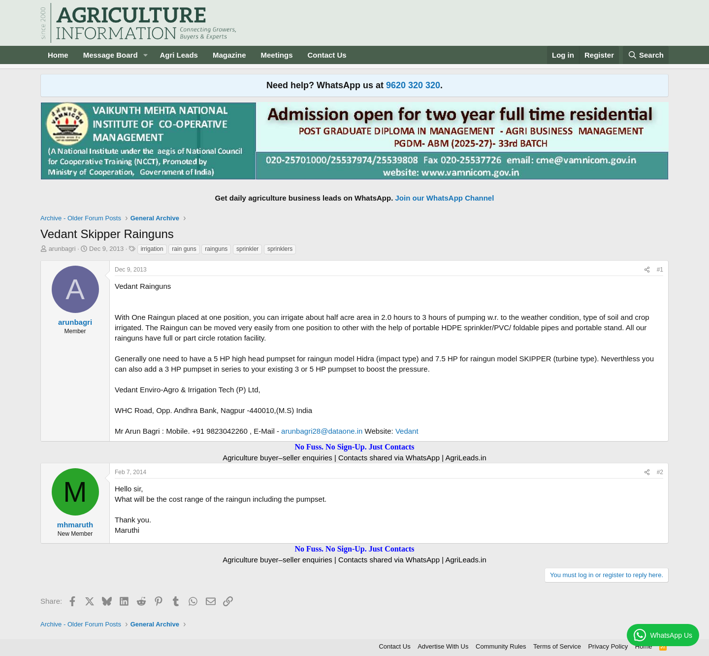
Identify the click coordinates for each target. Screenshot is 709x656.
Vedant (407, 431)
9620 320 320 (413, 85)
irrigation (152, 248)
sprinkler (247, 248)
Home (58, 55)
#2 (660, 472)
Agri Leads (179, 55)
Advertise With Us (443, 646)
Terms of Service (557, 646)
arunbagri (62, 248)
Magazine (229, 55)
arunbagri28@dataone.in (321, 431)
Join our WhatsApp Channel (444, 198)
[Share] (647, 270)
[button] (145, 55)
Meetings (276, 55)
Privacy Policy (608, 646)
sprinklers (279, 248)
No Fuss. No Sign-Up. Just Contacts (354, 447)
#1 (660, 269)
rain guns (184, 248)
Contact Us (327, 55)
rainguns (216, 248)
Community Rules (501, 646)
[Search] (646, 55)
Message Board (110, 55)
